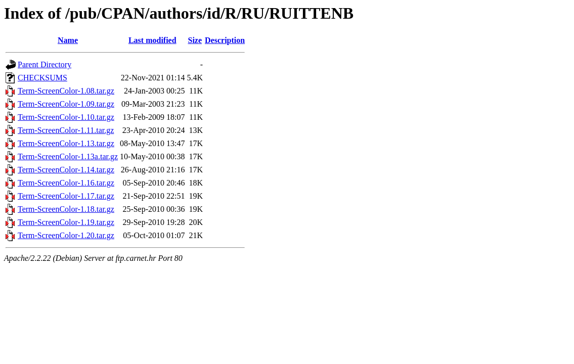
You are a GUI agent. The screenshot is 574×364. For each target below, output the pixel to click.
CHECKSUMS (42, 77)
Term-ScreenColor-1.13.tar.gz (66, 143)
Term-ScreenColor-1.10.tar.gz (66, 117)
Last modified (152, 40)
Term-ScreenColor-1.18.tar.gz (66, 209)
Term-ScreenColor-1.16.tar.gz (66, 182)
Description (225, 40)
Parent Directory (44, 64)
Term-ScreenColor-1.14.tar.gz (66, 169)
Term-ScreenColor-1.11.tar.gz (66, 130)
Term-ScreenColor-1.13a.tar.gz (68, 156)
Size (195, 40)
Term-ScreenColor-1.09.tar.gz (66, 104)
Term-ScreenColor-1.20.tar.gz (66, 235)
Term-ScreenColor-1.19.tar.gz (66, 222)
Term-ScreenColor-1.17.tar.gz (66, 196)
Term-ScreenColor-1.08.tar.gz (66, 90)
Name (68, 40)
